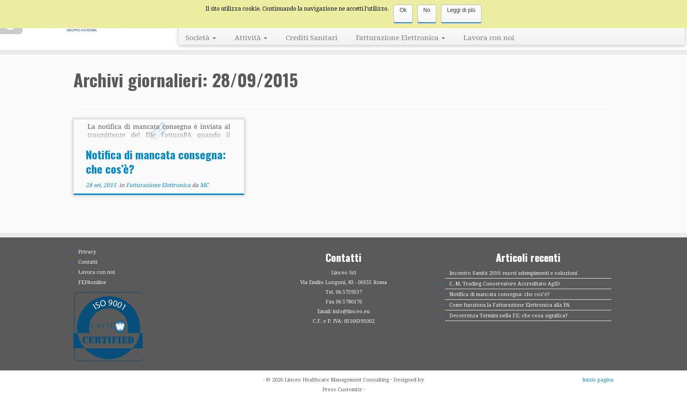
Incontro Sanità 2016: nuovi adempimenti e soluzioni (513, 273)
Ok (402, 10)
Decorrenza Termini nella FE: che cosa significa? (508, 316)
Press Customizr (342, 390)
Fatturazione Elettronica (400, 38)
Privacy (87, 252)
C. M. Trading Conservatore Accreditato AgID (504, 284)
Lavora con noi (489, 38)
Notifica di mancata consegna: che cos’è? (156, 161)
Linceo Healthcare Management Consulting (336, 380)
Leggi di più (461, 10)
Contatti (87, 262)
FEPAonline (92, 282)
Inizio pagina (598, 380)
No (426, 10)
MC (204, 185)
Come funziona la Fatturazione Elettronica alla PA (509, 305)
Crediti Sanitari (311, 38)
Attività (251, 38)
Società (201, 38)
